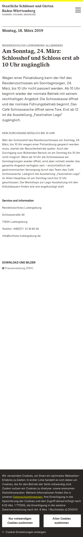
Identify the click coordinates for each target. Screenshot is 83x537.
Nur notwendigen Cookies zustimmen (20, 521)
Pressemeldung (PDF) (19, 268)
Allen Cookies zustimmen (62, 521)
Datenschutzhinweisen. (28, 496)
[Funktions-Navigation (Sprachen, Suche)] (78, 10)
